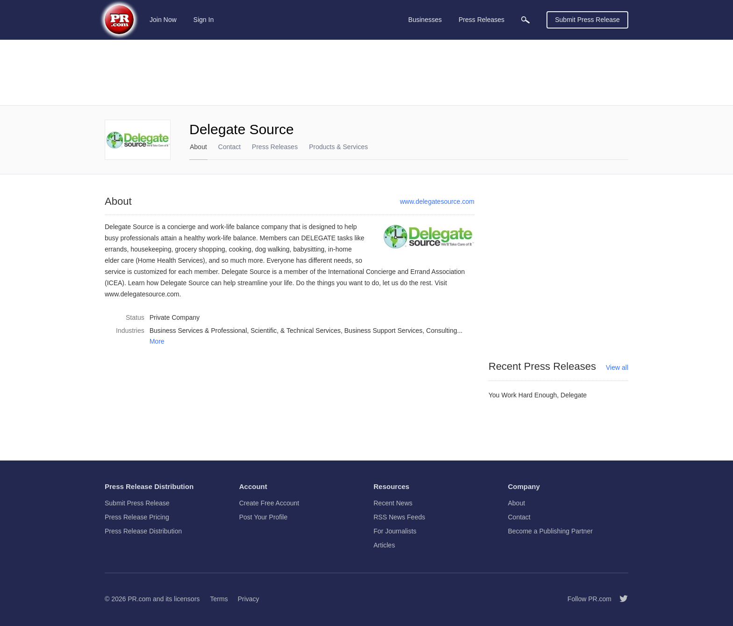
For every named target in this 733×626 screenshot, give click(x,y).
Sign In (204, 19)
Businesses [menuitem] (425, 19)
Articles (384, 545)
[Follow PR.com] (619, 599)
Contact (229, 147)
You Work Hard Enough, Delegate (538, 395)
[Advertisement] (366, 72)
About (198, 147)
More (157, 341)
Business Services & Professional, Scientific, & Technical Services (245, 330)
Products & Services (338, 147)
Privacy (248, 599)
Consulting (441, 330)
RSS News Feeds (399, 517)
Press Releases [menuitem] (481, 19)
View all (617, 367)
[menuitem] (525, 20)
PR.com (139, 599)
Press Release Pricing (137, 517)
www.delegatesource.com (437, 201)
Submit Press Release (587, 19)
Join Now (163, 19)
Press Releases (275, 147)
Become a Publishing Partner (550, 531)
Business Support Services (384, 330)
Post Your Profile (263, 517)
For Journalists (395, 531)
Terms (219, 599)
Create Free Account (269, 503)
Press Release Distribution (143, 531)
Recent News (393, 503)
